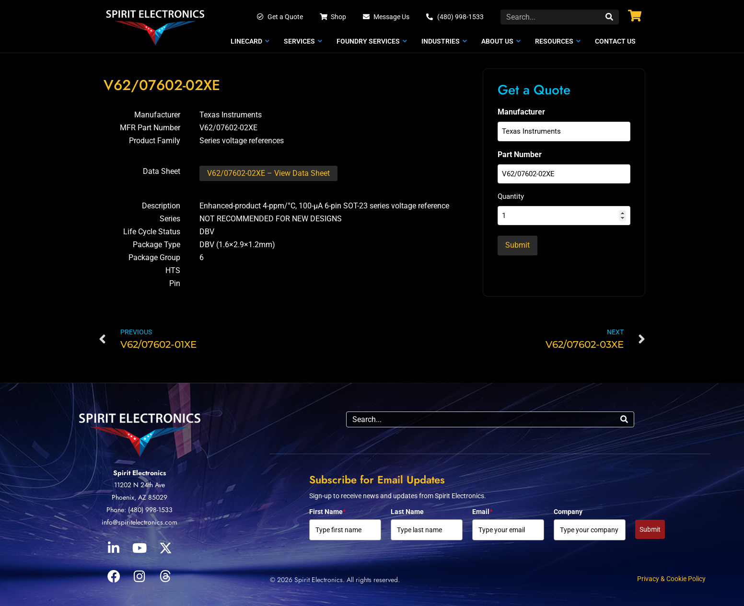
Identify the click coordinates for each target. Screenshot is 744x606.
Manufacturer (521, 111)
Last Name (407, 511)
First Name (327, 511)
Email (482, 511)
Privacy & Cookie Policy (671, 579)
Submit (650, 529)
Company (568, 511)
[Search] (609, 17)
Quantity (511, 196)
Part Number (520, 154)
